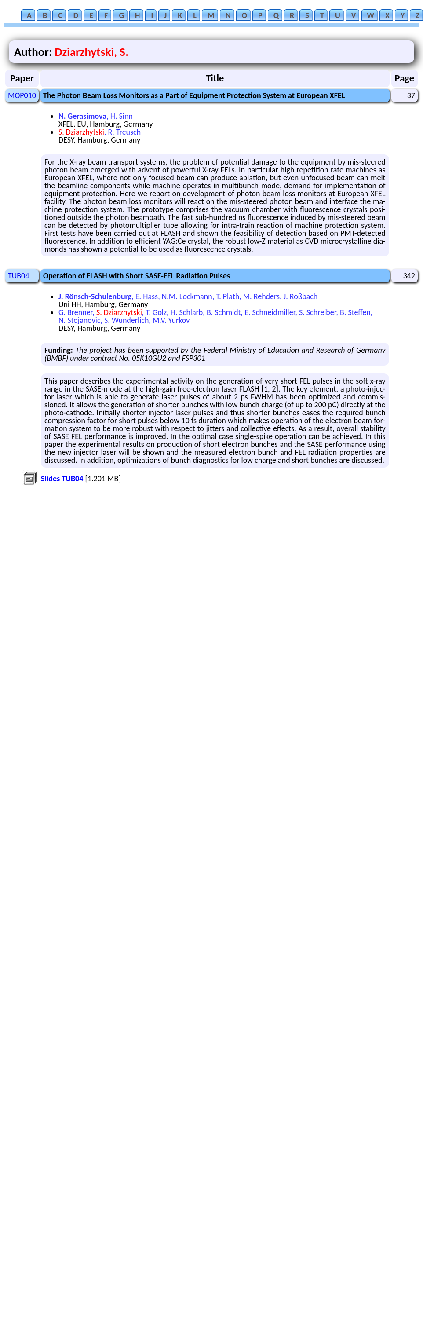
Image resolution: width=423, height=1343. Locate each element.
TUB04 (18, 276)
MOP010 (22, 95)
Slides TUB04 (62, 478)
